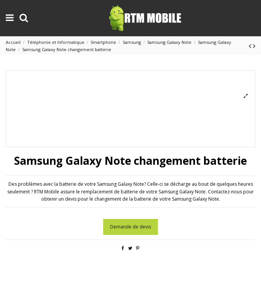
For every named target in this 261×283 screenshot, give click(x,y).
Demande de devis (130, 227)
